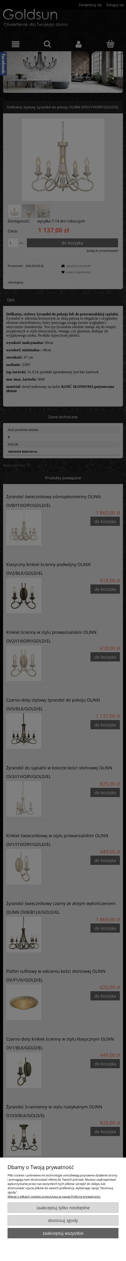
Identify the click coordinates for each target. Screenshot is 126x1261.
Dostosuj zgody (63, 1220)
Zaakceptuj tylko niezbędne (63, 1207)
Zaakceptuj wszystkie (63, 1233)
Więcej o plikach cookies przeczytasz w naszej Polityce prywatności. (54, 1196)
